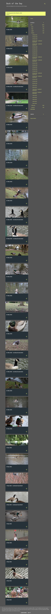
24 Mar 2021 (34, 51)
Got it (29, 612)
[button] (26, 32)
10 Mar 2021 (34, 83)
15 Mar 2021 (34, 71)
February (33, 105)
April (32, 30)
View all (7, 14)
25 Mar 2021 (34, 49)
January (33, 107)
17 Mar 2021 (34, 67)
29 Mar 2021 (34, 38)
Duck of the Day (14, 3)
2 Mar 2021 (34, 101)
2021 (31, 24)
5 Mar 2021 (34, 95)
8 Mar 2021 (34, 87)
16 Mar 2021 (34, 69)
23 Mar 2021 (34, 53)
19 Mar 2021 (34, 63)
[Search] (45, 3)
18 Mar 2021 (34, 65)
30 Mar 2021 (34, 36)
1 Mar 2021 (34, 103)
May (32, 28)
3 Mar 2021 (34, 99)
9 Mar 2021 (34, 85)
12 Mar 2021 (34, 79)
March (32, 32)
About (31, 18)
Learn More (24, 612)
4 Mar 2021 (34, 97)
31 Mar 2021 (34, 34)
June (32, 26)
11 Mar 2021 (34, 81)
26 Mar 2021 (34, 47)
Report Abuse (33, 118)
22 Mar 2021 (34, 55)
